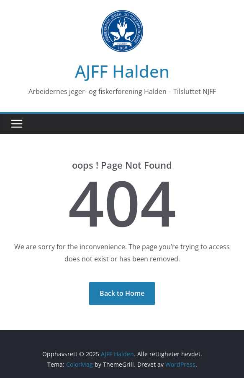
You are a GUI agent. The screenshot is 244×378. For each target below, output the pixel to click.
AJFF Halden (122, 71)
